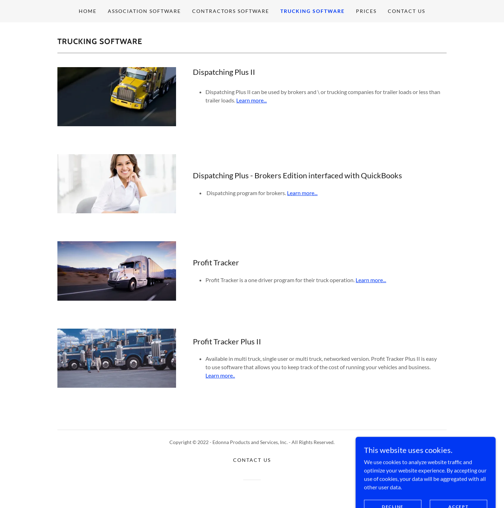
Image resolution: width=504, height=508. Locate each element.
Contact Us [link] (406, 11)
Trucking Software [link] (312, 11)
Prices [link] (366, 11)
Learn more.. (220, 375)
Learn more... (251, 100)
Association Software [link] (144, 11)
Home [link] (88, 11)
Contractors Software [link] (230, 11)
